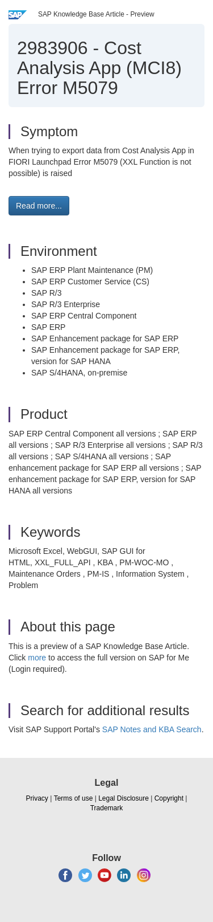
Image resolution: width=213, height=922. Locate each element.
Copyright (168, 798)
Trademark (106, 808)
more (37, 657)
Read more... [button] (39, 205)
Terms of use (73, 798)
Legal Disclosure (123, 798)
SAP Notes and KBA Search (152, 729)
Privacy (37, 798)
